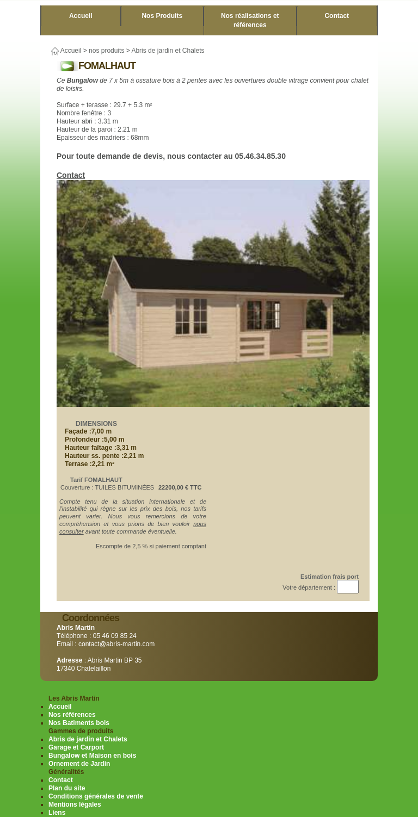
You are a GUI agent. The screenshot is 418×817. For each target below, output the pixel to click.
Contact (336, 16)
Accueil (81, 16)
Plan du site (66, 788)
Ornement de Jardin (79, 764)
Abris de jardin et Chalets (167, 50)
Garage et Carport (76, 747)
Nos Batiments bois (78, 723)
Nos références (72, 715)
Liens (56, 812)
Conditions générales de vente (95, 796)
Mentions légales (74, 804)
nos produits (106, 50)
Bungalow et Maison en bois (92, 755)
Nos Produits (162, 16)
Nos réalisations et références (250, 20)
